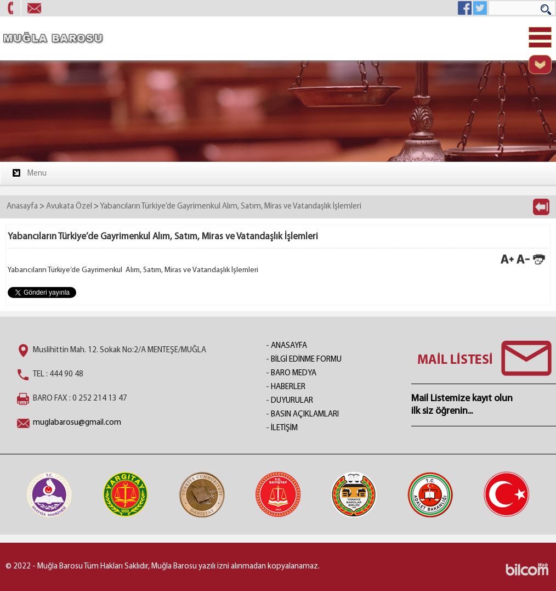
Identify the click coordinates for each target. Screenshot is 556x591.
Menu (29, 172)
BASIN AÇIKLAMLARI (305, 414)
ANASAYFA (289, 346)
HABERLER (288, 387)
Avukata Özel (69, 206)
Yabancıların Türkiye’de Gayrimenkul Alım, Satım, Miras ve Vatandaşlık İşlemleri (230, 206)
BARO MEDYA (293, 373)
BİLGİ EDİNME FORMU (306, 360)
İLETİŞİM (284, 428)
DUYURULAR (292, 401)
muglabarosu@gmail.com (77, 423)
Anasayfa (22, 206)
